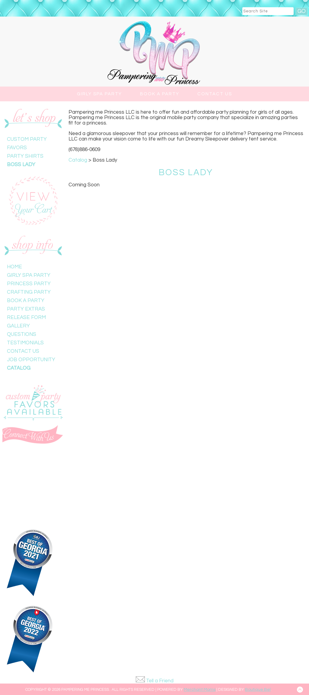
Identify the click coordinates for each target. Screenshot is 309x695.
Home (14, 267)
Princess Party (29, 283)
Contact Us (214, 94)
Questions (21, 334)
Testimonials (25, 343)
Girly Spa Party (99, 94)
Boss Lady (21, 164)
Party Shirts (25, 156)
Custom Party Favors (27, 143)
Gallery (18, 326)
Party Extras (26, 309)
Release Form (26, 317)
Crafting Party (29, 292)
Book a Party (159, 94)
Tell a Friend (160, 681)
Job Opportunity (31, 359)
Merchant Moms (199, 689)
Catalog (18, 368)
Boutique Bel (258, 689)
